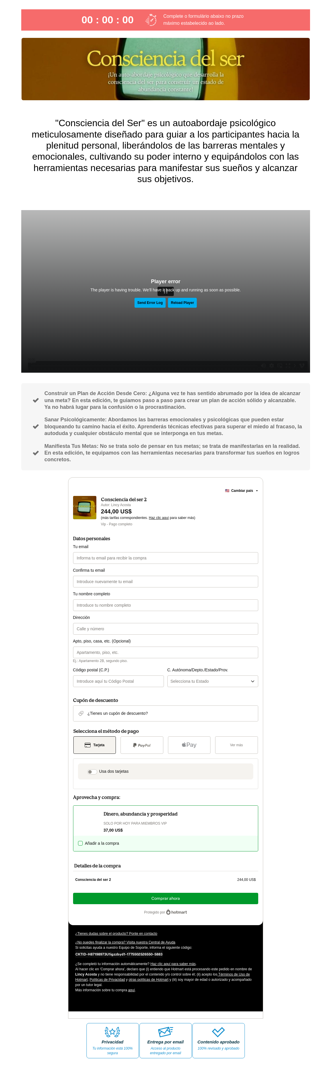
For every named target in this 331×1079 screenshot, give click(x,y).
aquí (131, 990)
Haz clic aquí (159, 518)
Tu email (80, 546)
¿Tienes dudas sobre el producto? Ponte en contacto (116, 934)
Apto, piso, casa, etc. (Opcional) (102, 641)
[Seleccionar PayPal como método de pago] (142, 745)
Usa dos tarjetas (114, 771)
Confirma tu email (89, 570)
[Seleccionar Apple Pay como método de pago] (189, 745)
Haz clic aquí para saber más (173, 964)
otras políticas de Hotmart (149, 980)
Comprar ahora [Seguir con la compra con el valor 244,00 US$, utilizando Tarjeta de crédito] (165, 898)
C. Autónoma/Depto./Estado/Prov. (197, 670)
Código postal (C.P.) (91, 670)
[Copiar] (119, 954)
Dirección (81, 617)
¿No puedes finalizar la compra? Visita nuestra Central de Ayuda (125, 942)
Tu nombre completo (91, 594)
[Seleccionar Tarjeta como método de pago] (95, 745)
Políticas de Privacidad (107, 980)
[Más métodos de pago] (236, 745)
